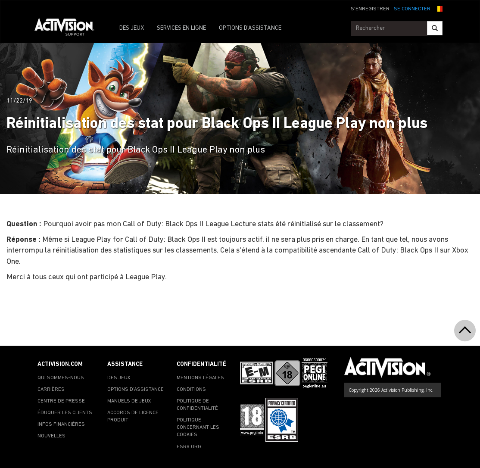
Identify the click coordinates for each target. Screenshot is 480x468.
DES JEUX (131, 28)
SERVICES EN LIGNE (181, 28)
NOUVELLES (51, 436)
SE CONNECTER (412, 9)
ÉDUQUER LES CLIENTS (64, 412)
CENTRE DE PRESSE (61, 401)
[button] (439, 8)
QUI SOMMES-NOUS (60, 378)
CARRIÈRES (51, 389)
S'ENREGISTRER (370, 9)
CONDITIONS (191, 389)
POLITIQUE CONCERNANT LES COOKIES (198, 427)
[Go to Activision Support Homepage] (68, 28)
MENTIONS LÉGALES (200, 378)
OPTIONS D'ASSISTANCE (250, 28)
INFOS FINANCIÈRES (61, 424)
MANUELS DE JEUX (129, 401)
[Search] (435, 28)
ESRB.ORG (189, 446)
